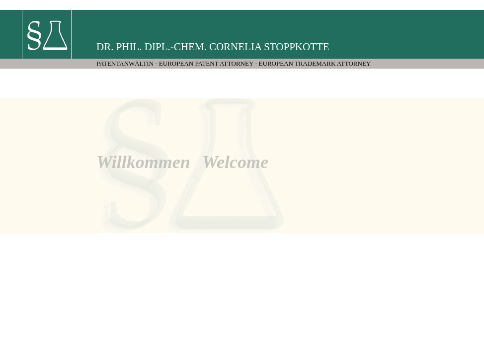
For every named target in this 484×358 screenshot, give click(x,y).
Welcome (235, 162)
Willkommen (143, 162)
